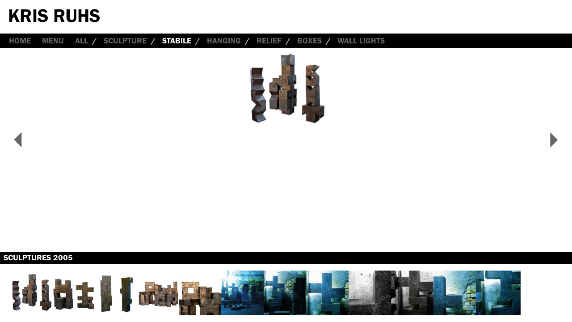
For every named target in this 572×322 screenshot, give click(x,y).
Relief (269, 40)
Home (20, 40)
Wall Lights (361, 40)
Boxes (309, 40)
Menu (53, 40)
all (81, 40)
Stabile (176, 40)
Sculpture (125, 40)
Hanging (224, 40)
